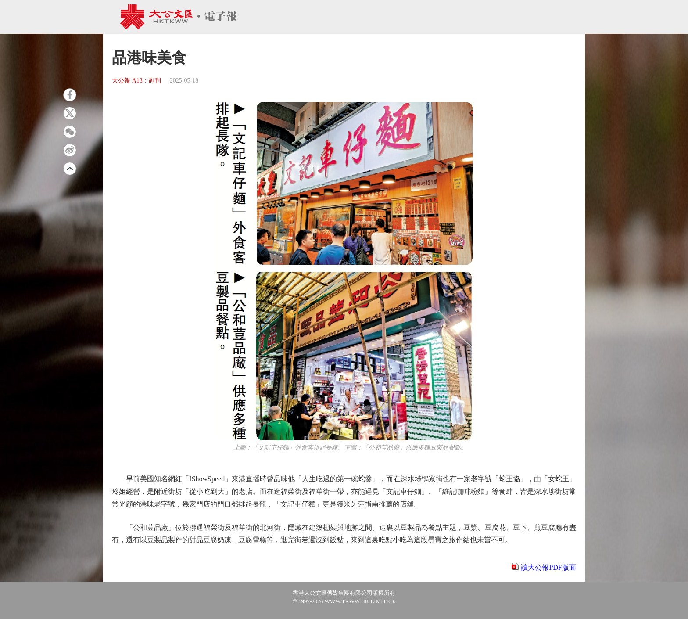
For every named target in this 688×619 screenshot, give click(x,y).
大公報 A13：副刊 (136, 80)
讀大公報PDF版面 (548, 567)
